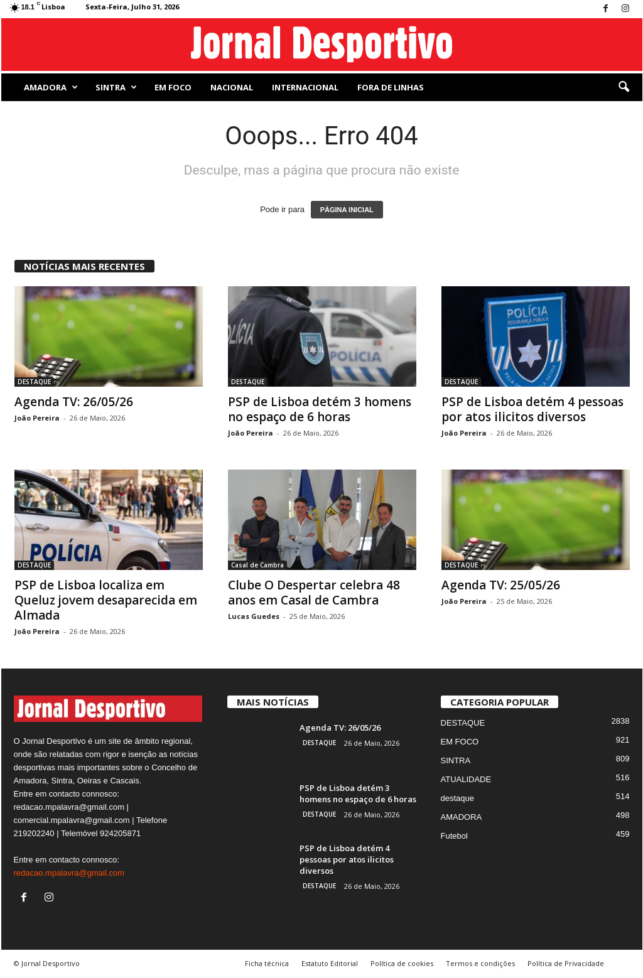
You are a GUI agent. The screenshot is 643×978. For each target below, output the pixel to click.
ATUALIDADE (466, 779)
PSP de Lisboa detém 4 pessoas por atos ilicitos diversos (532, 409)
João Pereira (37, 417)
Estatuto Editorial (329, 963)
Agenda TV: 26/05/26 (73, 402)
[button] (623, 87)
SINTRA (116, 87)
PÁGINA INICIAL (347, 209)
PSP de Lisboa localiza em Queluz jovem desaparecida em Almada (105, 600)
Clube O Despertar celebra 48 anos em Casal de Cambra (314, 592)
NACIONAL (231, 87)
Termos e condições (480, 963)
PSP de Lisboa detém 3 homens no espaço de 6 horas (319, 409)
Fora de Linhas (390, 87)
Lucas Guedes (253, 616)
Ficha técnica (267, 963)
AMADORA (51, 87)
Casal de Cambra (257, 565)
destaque (458, 798)
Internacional (305, 87)
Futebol (454, 836)
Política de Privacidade (565, 963)
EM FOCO (173, 87)
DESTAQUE (34, 381)
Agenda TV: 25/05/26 (500, 585)
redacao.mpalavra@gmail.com (69, 873)
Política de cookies (401, 963)
